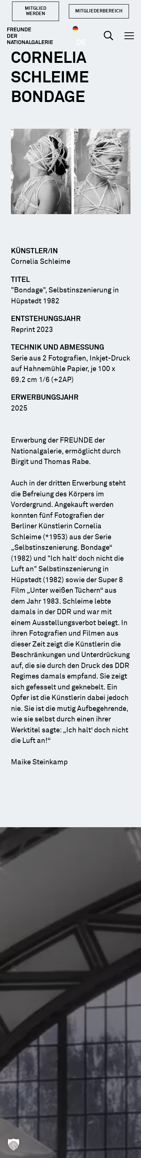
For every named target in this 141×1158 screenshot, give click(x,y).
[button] (108, 36)
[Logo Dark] (30, 35)
